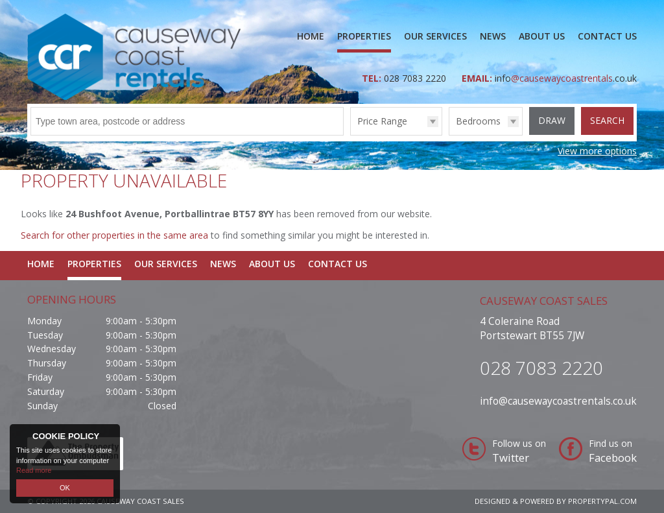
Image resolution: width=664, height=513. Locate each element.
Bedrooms (478, 121)
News (493, 36)
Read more (33, 470)
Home (310, 36)
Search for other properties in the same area (114, 235)
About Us (542, 36)
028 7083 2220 (416, 78)
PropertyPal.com (602, 501)
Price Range (382, 121)
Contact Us (607, 36)
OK (65, 488)
